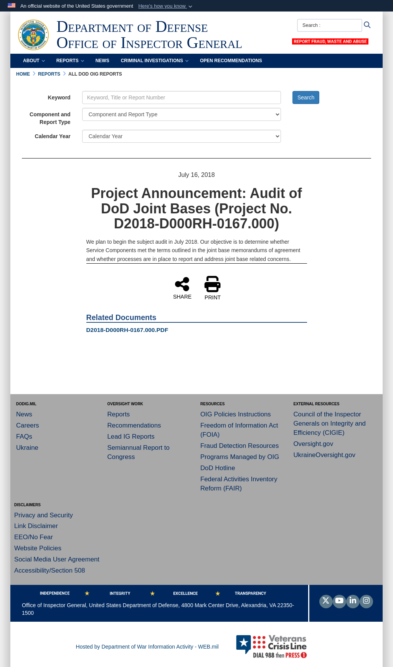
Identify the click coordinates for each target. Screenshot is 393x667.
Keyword (59, 97)
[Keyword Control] (181, 97)
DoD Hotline (217, 468)
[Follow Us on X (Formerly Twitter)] (326, 601)
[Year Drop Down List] (181, 136)
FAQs (24, 436)
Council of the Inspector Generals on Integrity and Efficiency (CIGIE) (330, 423)
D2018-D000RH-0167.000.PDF (127, 330)
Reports (70, 60)
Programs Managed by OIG (239, 457)
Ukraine (27, 447)
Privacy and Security (43, 515)
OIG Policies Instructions (235, 414)
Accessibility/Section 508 (49, 570)
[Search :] (329, 25)
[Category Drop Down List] (181, 114)
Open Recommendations (231, 60)
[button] (166, 6)
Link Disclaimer (36, 526)
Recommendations (134, 425)
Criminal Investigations (154, 60)
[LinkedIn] (353, 601)
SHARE (182, 288)
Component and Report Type (50, 118)
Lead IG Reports (131, 436)
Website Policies (37, 548)
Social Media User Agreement (56, 559)
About (34, 60)
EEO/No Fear (33, 537)
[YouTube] (339, 601)
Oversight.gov (314, 443)
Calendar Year (53, 136)
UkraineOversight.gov (324, 455)
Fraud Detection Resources (239, 445)
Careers (27, 425)
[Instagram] (366, 601)
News (102, 60)
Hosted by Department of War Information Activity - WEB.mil (147, 647)
